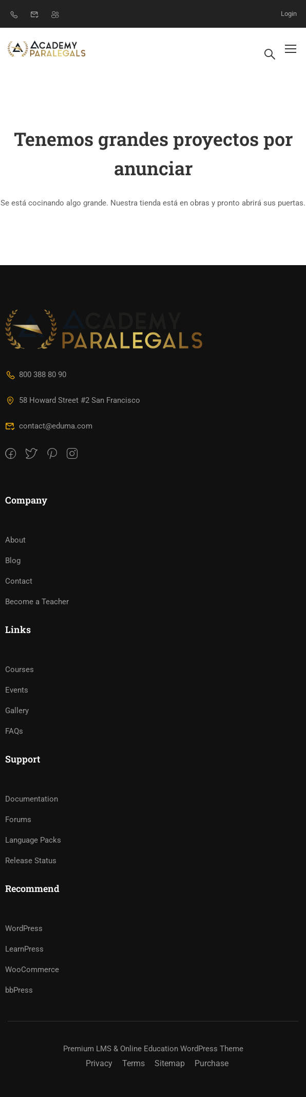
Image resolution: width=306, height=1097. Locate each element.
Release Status (30, 860)
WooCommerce (32, 969)
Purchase (211, 1063)
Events (16, 690)
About (15, 540)
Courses (19, 669)
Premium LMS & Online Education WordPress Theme (153, 1048)
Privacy (99, 1063)
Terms (133, 1063)
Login (289, 13)
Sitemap (170, 1063)
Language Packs (33, 840)
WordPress (24, 928)
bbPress (19, 990)
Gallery (17, 710)
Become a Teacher (37, 601)
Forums (18, 819)
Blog (13, 560)
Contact (18, 581)
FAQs (14, 731)
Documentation (31, 799)
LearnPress (24, 949)
